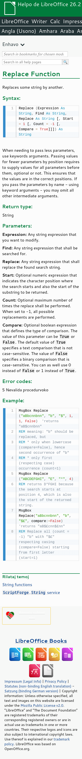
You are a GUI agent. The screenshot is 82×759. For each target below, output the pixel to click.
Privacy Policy (55, 680)
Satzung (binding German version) (31, 690)
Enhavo (10, 44)
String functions (17, 583)
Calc (55, 21)
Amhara (48, 31)
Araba (67, 31)
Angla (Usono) (18, 31)
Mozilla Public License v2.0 (42, 704)
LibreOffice (15, 21)
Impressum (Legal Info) (22, 680)
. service (31, 591)
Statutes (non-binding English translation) (37, 685)
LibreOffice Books (41, 640)
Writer (39, 21)
